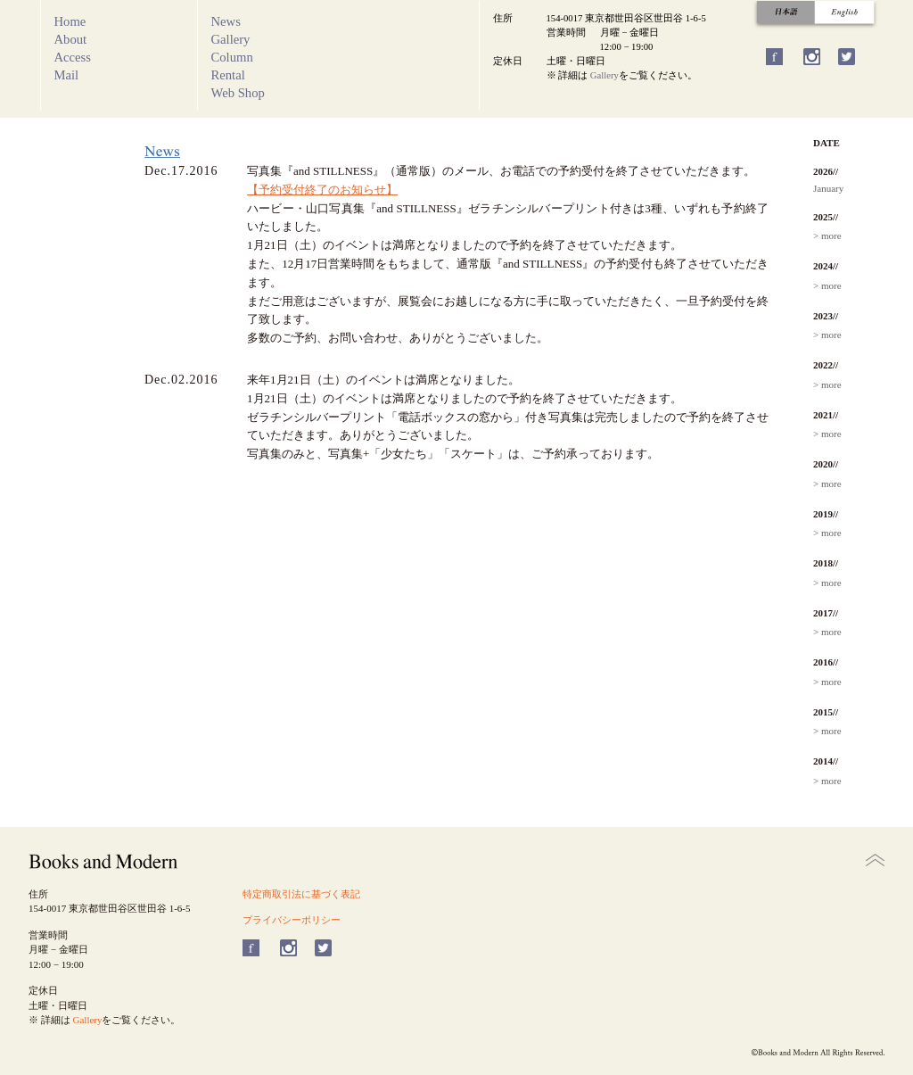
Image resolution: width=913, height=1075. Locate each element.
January (828, 188)
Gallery (231, 39)
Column (232, 57)
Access (73, 57)
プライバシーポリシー (292, 919)
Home (70, 21)
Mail (66, 75)
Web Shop (238, 93)
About (70, 39)
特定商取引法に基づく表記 (301, 894)
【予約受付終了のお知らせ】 (322, 189)
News (226, 21)
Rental (228, 75)
